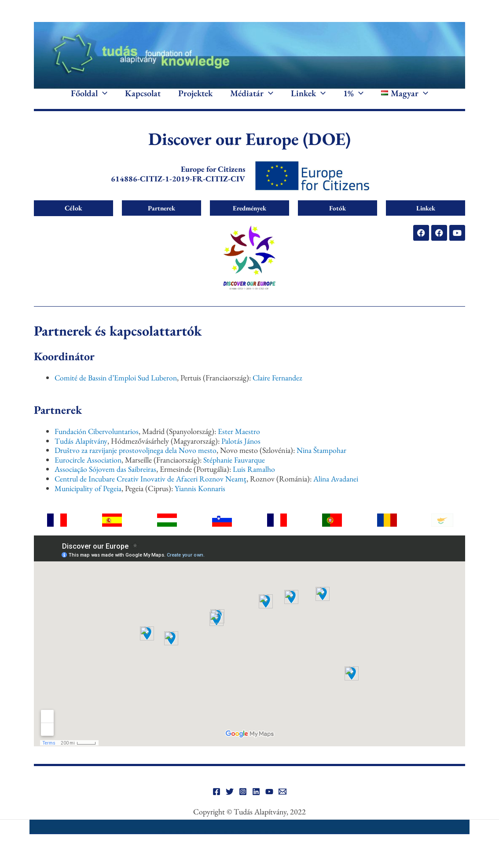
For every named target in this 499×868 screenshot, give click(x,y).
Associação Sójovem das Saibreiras (105, 482)
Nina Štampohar (323, 464)
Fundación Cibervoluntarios (97, 444)
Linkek (308, 100)
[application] (102, 100)
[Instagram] (243, 805)
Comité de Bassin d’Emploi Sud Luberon (117, 391)
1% (353, 100)
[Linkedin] (256, 805)
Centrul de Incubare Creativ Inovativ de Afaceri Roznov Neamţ (152, 492)
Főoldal (89, 100)
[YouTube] (269, 805)
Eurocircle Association (88, 473)
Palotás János (241, 454)
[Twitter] (230, 805)
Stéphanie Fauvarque (235, 473)
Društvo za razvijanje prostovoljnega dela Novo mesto (136, 464)
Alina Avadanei (339, 492)
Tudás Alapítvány (81, 454)
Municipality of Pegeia (88, 501)
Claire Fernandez (280, 391)
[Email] (282, 805)
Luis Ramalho (254, 482)
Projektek (195, 100)
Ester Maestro (241, 444)
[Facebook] (216, 805)
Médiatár (251, 100)
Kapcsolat (143, 100)
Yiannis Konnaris (201, 501)
